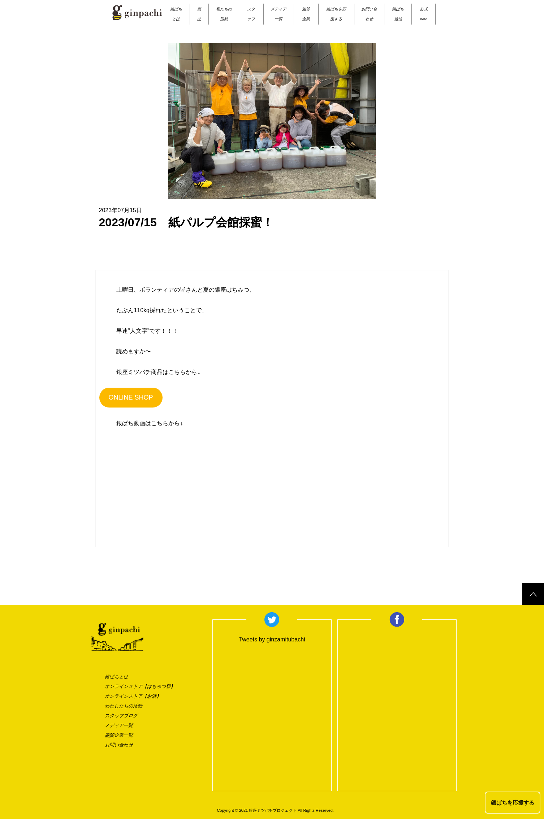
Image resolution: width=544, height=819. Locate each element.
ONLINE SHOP (131, 397)
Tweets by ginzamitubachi (272, 639)
